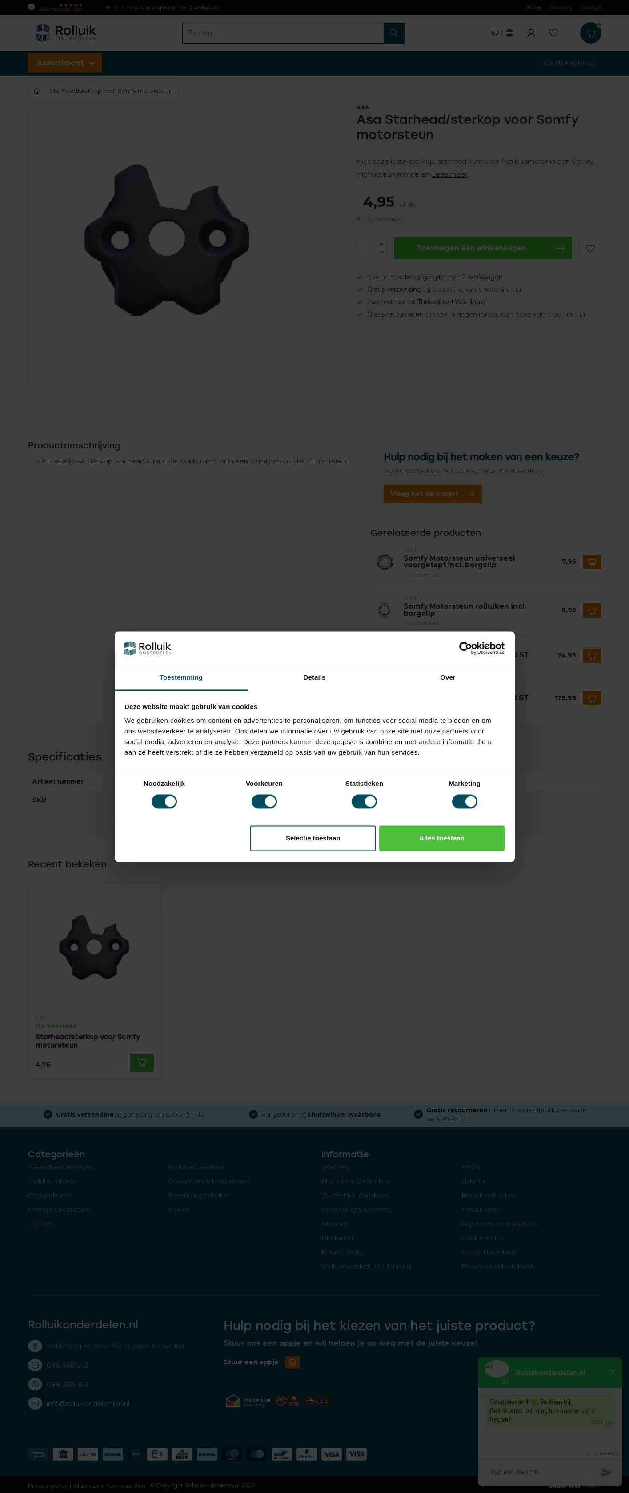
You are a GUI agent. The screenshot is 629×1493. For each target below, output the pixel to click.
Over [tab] (448, 677)
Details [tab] (315, 677)
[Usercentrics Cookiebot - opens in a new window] (466, 648)
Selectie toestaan (313, 838)
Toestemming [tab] (181, 677)
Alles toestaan (442, 838)
